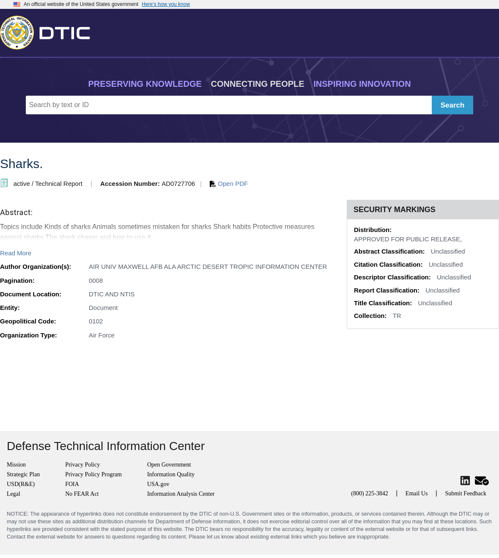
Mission (16, 464)
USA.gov (158, 484)
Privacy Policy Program (93, 474)
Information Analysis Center (180, 494)
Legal (13, 494)
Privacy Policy (82, 464)
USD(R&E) (21, 484)
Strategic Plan (23, 474)
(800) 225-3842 (369, 493)
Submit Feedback (465, 493)
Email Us (417, 493)
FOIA (72, 484)
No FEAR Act (82, 494)
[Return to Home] (48, 31)
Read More (15, 253)
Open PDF (229, 183)
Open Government (169, 464)
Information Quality (171, 474)
